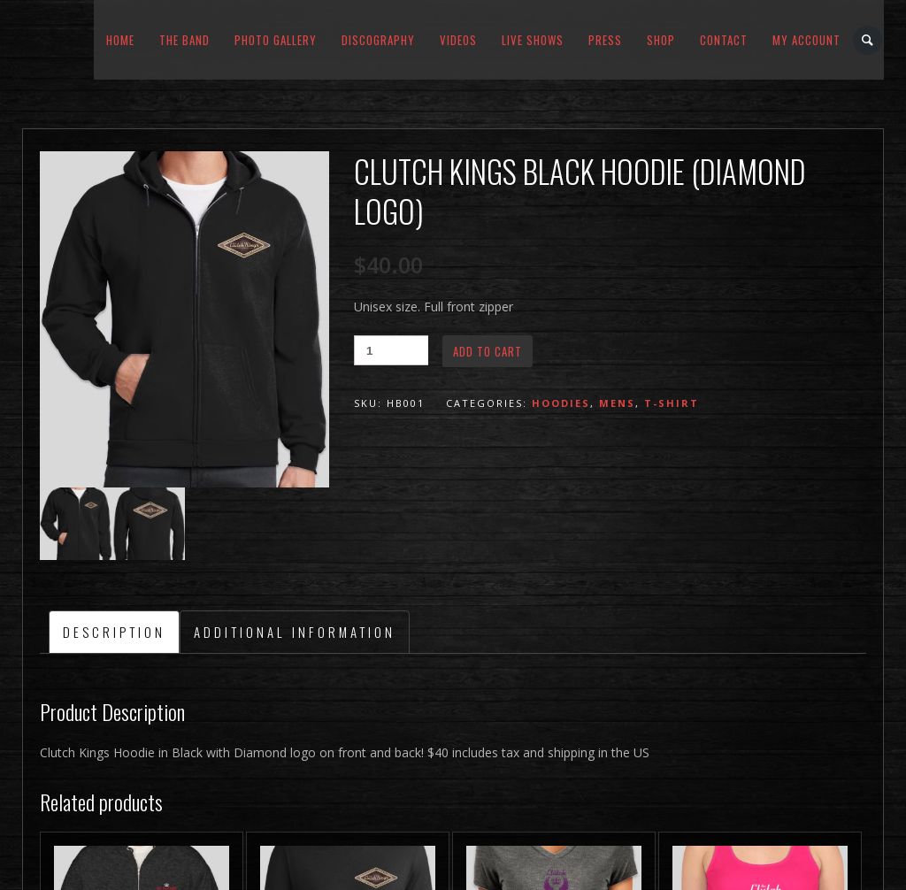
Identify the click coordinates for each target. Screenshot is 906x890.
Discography (378, 40)
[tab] (114, 631)
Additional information (294, 631)
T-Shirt (671, 403)
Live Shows (533, 40)
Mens (617, 403)
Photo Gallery (275, 40)
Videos (458, 40)
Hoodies (561, 403)
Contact (724, 40)
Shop (661, 40)
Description (114, 631)
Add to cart (487, 351)
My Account (806, 40)
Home (120, 40)
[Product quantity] (391, 350)
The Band (184, 40)
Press (605, 40)
